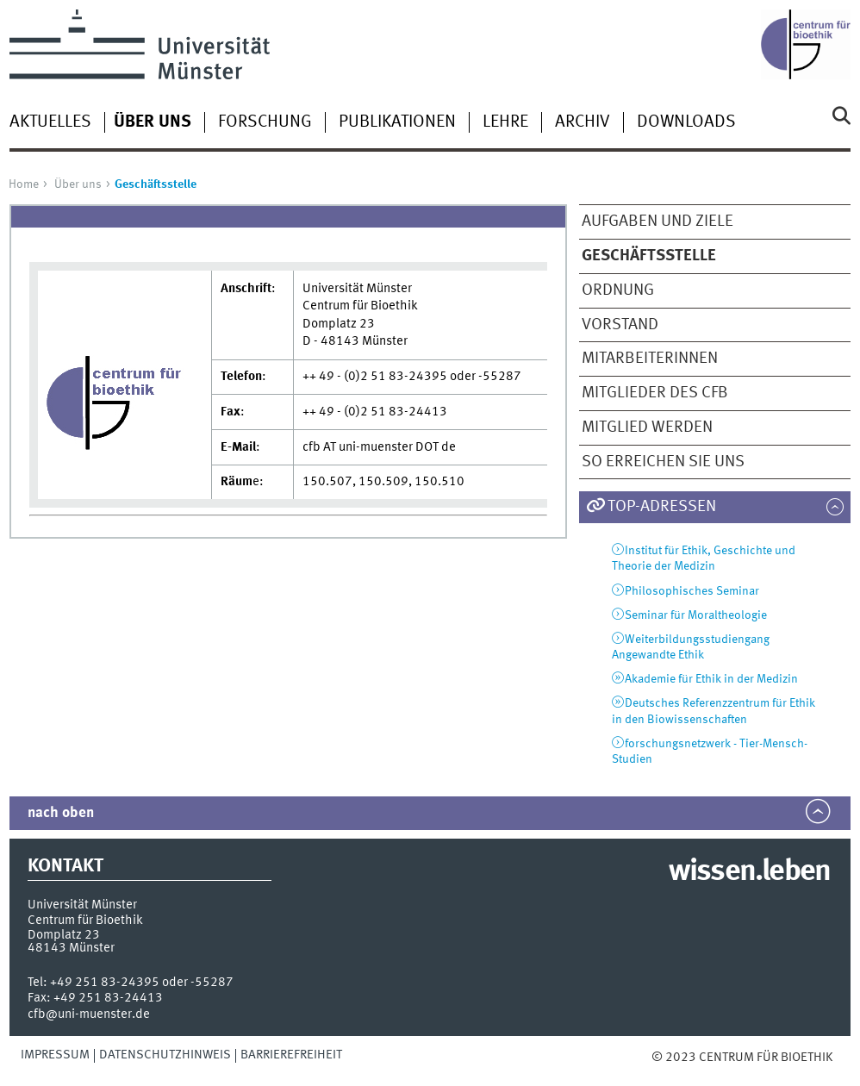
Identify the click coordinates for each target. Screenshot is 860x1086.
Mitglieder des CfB (655, 393)
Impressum (55, 1055)
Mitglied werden (647, 427)
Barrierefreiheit (291, 1055)
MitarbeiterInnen (650, 358)
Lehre (505, 122)
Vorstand (620, 325)
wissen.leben (749, 872)
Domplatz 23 (64, 935)
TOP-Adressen (662, 507)
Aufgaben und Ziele (657, 221)
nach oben (61, 813)
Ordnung (618, 290)
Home (24, 184)
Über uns (78, 184)
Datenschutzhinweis (165, 1055)
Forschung (265, 122)
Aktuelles (50, 122)
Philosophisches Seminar (692, 591)
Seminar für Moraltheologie (696, 615)
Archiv (582, 122)
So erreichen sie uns (663, 462)
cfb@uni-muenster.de (89, 1014)
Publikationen (397, 122)
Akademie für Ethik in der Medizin (711, 679)
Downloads (686, 122)
